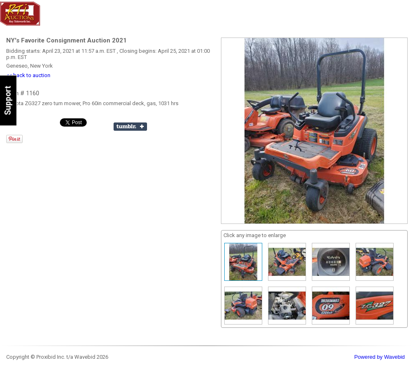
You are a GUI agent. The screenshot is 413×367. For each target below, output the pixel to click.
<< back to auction (28, 75)
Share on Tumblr (130, 126)
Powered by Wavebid (379, 357)
